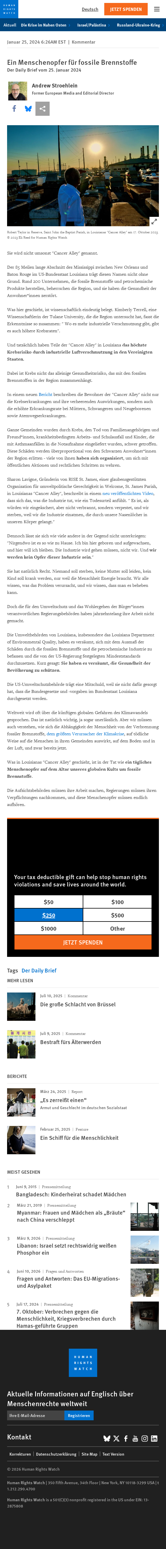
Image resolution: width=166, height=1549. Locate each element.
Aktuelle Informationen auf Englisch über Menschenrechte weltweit (70, 1398)
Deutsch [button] (90, 9)
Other (117, 928)
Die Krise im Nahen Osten (47, 25)
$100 (117, 901)
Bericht (45, 394)
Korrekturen (20, 1454)
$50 (48, 901)
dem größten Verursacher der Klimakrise (85, 734)
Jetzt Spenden (126, 9)
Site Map (89, 1454)
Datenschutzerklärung (56, 1454)
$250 (48, 915)
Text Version (113, 1454)
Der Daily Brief (39, 970)
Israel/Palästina (94, 25)
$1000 (48, 928)
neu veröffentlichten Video (127, 493)
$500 (117, 915)
